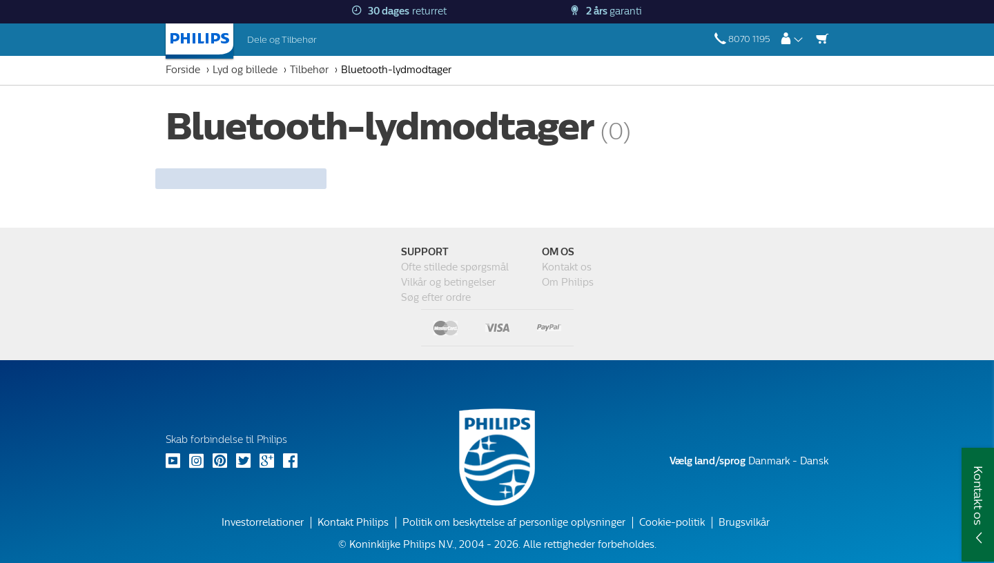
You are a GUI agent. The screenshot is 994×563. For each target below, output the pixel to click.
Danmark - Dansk (749, 461)
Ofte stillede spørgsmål (455, 267)
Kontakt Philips (353, 523)
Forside (183, 70)
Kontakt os (567, 267)
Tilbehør (309, 70)
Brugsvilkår (744, 523)
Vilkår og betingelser (448, 282)
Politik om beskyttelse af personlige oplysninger (513, 523)
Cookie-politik (672, 523)
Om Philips (568, 282)
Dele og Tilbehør (282, 39)
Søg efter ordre (436, 298)
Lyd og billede (245, 70)
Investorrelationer (263, 523)
